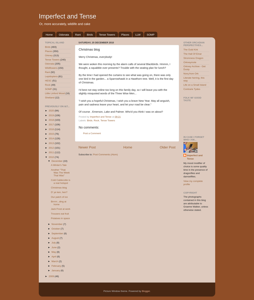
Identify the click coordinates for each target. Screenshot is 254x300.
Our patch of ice (59, 197)
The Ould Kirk (190, 49)
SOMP (151, 34)
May (54, 252)
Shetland (49, 97)
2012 (52, 147)
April (54, 256)
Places (125, 34)
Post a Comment (92, 133)
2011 (52, 152)
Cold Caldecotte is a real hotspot (60, 181)
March (55, 261)
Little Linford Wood (55, 93)
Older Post (168, 147)
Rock (96, 120)
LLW (138, 34)
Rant (78, 34)
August (56, 238)
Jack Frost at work (60, 209)
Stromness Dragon (193, 58)
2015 (52, 134)
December (57, 161)
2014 (52, 138)
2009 (52, 276)
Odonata (64, 34)
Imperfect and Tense (67, 16)
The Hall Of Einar (192, 54)
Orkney (49, 55)
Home (49, 34)
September (58, 233)
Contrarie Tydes (191, 89)
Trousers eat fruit (60, 213)
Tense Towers (107, 34)
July (54, 242)
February (57, 266)
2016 (52, 129)
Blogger (146, 291)
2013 (52, 143)
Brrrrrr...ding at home (58, 203)
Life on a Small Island (194, 85)
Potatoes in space (60, 218)
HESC (48, 80)
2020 (52, 110)
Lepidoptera (51, 76)
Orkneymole (189, 62)
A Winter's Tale (59, 165)
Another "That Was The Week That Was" (60, 173)
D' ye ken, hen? (59, 192)
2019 (52, 115)
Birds (90, 34)
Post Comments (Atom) (105, 154)
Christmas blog (59, 187)
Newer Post (87, 147)
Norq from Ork (191, 73)
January (56, 270)
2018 (52, 120)
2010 (52, 157)
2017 (52, 124)
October (56, 228)
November (57, 224)
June (54, 247)
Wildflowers (51, 68)
